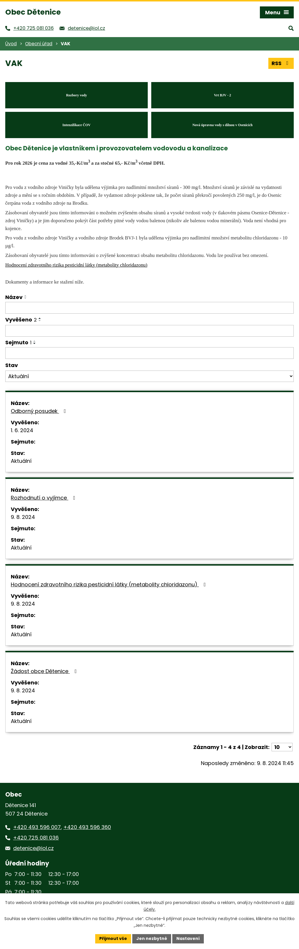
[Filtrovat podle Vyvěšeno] (149, 331)
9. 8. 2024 (23, 517)
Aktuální (21, 461)
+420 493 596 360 (87, 827)
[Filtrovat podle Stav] (149, 376)
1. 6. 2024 (22, 430)
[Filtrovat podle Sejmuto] (149, 353)
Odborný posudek (39, 411)
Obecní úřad (38, 44)
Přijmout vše (113, 938)
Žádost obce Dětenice (45, 671)
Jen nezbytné (151, 938)
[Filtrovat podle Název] (149, 308)
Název (13, 297)
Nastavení (188, 938)
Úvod (11, 44)
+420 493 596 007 (37, 827)
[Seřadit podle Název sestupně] (25, 298)
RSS (281, 63)
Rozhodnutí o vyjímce (44, 497)
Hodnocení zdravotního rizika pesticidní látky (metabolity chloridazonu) (109, 584)
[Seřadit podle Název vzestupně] (25, 296)
